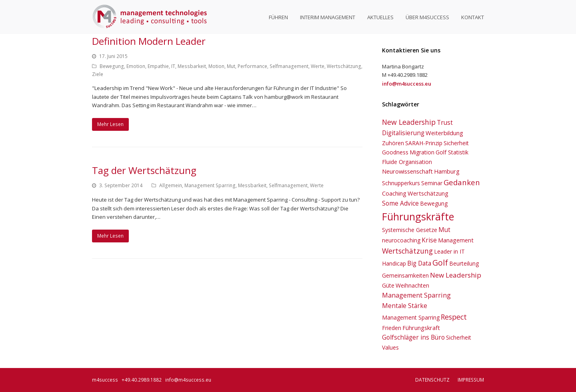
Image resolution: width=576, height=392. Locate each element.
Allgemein (170, 185)
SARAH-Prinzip (423, 143)
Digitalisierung (403, 132)
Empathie (158, 66)
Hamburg (447, 171)
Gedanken (462, 182)
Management (456, 240)
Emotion (135, 66)
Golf (440, 263)
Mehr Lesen (110, 124)
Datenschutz (432, 379)
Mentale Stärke (404, 305)
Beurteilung (464, 263)
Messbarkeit (192, 66)
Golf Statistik (452, 152)
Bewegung (112, 66)
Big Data (419, 263)
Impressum (471, 379)
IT (173, 66)
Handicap (394, 263)
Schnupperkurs (401, 183)
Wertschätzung (344, 66)
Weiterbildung (444, 133)
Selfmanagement (289, 66)
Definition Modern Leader (149, 41)
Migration (422, 152)
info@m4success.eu (188, 379)
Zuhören (393, 143)
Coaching (394, 193)
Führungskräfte (418, 216)
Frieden (391, 328)
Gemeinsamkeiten (405, 275)
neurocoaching (401, 240)
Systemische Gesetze (409, 230)
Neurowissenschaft (407, 171)
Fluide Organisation (407, 162)
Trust (445, 122)
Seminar (431, 183)
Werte (317, 66)
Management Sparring (210, 185)
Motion (216, 66)
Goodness (395, 152)
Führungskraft (421, 328)
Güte (388, 285)
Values (390, 347)
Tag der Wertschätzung (144, 170)
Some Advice (400, 203)
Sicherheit (456, 143)
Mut (231, 66)
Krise (429, 240)
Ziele (97, 74)
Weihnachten (412, 285)
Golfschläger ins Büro (413, 337)
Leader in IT (449, 251)
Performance (252, 66)
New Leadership (409, 122)
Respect (454, 317)
